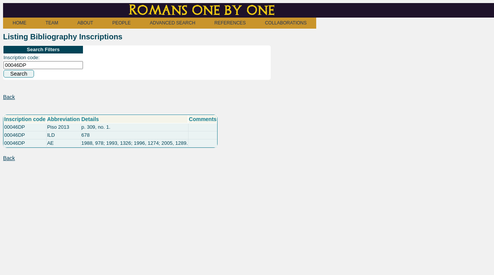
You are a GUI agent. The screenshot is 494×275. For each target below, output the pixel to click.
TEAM (52, 23)
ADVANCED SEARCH (172, 23)
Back (9, 97)
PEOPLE (121, 23)
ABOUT (85, 23)
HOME (19, 23)
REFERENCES (230, 23)
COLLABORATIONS (286, 23)
